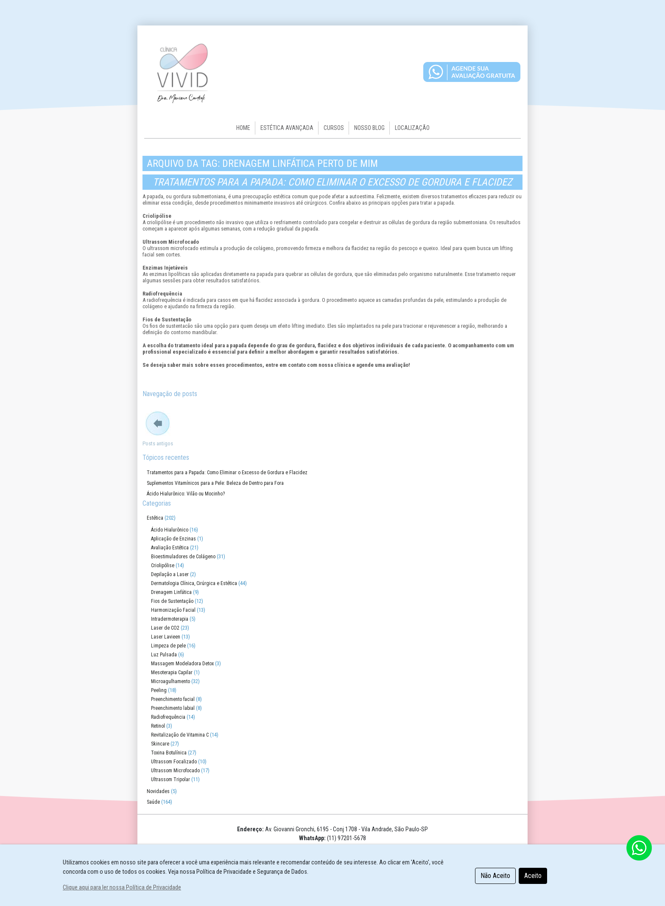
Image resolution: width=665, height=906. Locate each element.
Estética (155, 518)
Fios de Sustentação (172, 601)
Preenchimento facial (173, 699)
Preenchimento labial (173, 708)
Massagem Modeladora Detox (182, 664)
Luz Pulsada (164, 655)
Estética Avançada (286, 127)
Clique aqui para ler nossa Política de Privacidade (122, 887)
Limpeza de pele (168, 646)
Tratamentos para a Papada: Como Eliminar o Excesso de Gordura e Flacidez (332, 182)
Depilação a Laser (170, 574)
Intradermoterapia (169, 619)
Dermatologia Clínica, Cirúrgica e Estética (194, 583)
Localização (412, 127)
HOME (243, 127)
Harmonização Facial (173, 610)
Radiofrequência (168, 717)
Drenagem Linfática (171, 592)
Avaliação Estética (170, 548)
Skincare (160, 744)
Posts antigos (157, 443)
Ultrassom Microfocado (175, 771)
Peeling (159, 690)
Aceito (533, 876)
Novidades (158, 791)
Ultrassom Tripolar (170, 779)
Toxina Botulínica (169, 753)
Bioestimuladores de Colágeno (183, 557)
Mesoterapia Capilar (172, 672)
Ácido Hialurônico (169, 530)
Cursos (334, 127)
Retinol (158, 726)
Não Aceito (495, 876)
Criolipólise (162, 565)
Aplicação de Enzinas (173, 539)
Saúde (153, 802)
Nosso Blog (369, 127)
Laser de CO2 (165, 628)
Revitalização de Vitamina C (180, 735)
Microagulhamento (170, 681)
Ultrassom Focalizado (174, 762)
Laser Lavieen (165, 637)
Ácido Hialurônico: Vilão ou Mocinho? (186, 494)
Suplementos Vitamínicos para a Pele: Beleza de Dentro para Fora (215, 483)
